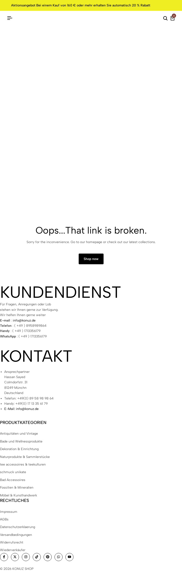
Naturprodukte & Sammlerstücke (25, 457)
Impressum (8, 512)
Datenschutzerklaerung (17, 527)
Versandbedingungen (16, 535)
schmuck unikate (13, 472)
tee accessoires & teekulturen (23, 464)
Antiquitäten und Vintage (19, 434)
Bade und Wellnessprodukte (21, 441)
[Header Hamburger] (9, 18)
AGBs (4, 519)
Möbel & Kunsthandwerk (18, 495)
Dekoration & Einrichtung (19, 449)
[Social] (4, 557)
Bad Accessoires (12, 480)
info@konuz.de (24, 320)
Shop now (91, 259)
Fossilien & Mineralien (16, 488)
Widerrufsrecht (11, 542)
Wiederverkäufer (12, 550)
